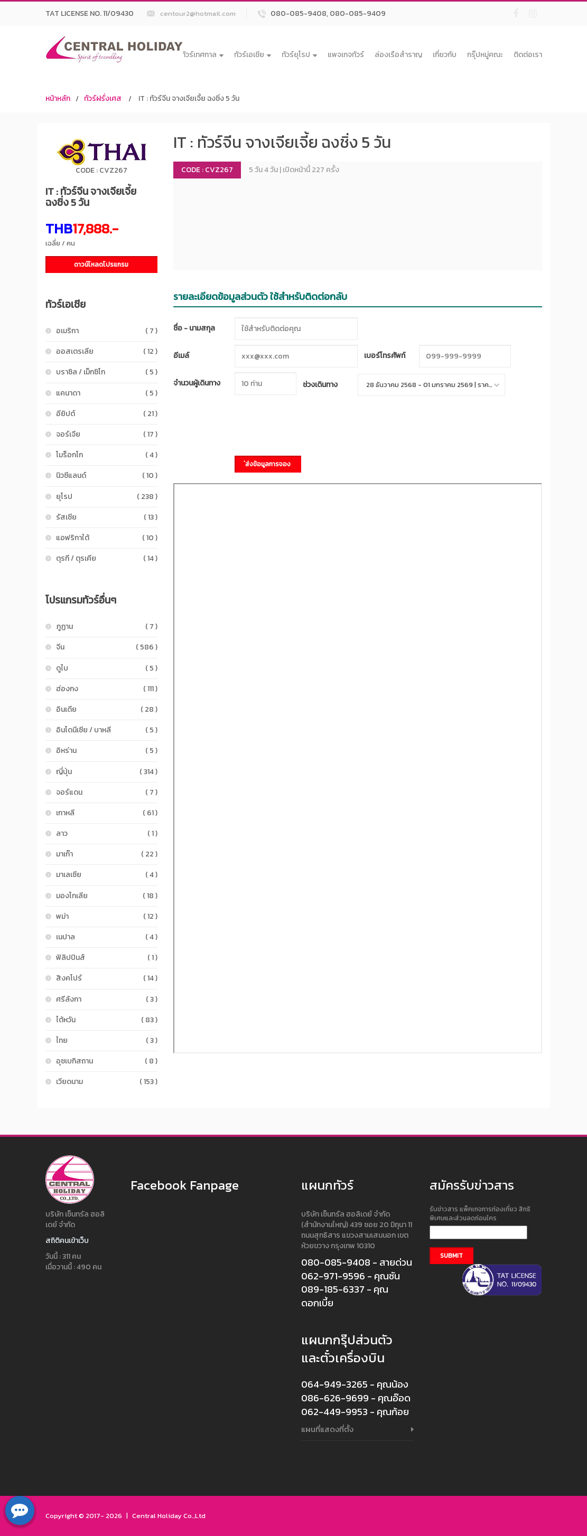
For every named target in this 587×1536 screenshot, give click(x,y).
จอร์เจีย (107, 434)
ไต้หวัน (107, 1019)
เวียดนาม (107, 1081)
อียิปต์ (107, 413)
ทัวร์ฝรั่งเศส (103, 98)
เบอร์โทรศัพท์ (384, 355)
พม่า (107, 916)
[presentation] (315, 427)
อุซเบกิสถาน (107, 1061)
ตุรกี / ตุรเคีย (107, 558)
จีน (107, 647)
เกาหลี (107, 812)
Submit (451, 1255)
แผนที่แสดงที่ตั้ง (327, 1429)
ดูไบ (107, 668)
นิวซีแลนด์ (107, 475)
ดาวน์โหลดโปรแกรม (101, 264)
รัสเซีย (107, 517)
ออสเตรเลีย (107, 351)
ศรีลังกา (107, 999)
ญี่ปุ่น (107, 771)
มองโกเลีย (107, 895)
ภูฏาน (107, 626)
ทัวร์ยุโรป (299, 54)
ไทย (107, 1040)
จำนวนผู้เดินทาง (196, 383)
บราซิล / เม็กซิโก (107, 372)
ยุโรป (107, 496)
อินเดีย (107, 709)
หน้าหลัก (57, 98)
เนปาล (107, 937)
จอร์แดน (107, 792)
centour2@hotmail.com (198, 13)
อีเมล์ (181, 355)
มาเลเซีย (107, 874)
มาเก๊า (107, 854)
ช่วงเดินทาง (320, 384)
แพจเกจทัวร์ (346, 54)
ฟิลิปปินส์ (107, 957)
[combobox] (431, 384)
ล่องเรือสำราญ (398, 54)
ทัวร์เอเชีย (252, 54)
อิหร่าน (107, 750)
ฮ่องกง (107, 688)
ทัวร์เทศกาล (202, 54)
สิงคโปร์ (107, 978)
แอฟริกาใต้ (107, 537)
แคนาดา (107, 393)
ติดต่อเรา (528, 54)
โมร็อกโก (107, 454)
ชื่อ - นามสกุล (194, 328)
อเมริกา (107, 330)
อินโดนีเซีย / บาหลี (107, 730)
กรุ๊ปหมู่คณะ (485, 54)
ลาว (107, 833)
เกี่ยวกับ (444, 54)
